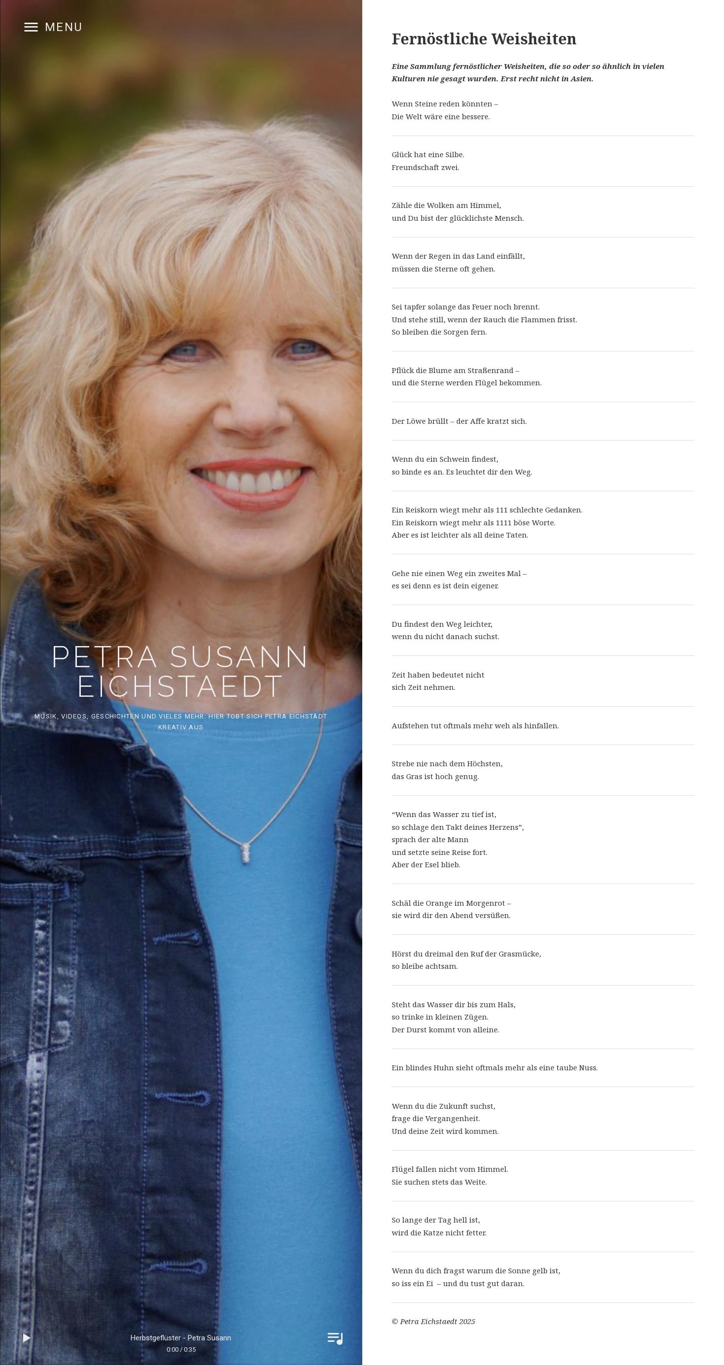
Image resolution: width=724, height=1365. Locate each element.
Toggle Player (335, 1338)
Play (27, 1338)
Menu (64, 27)
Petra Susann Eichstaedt (181, 672)
